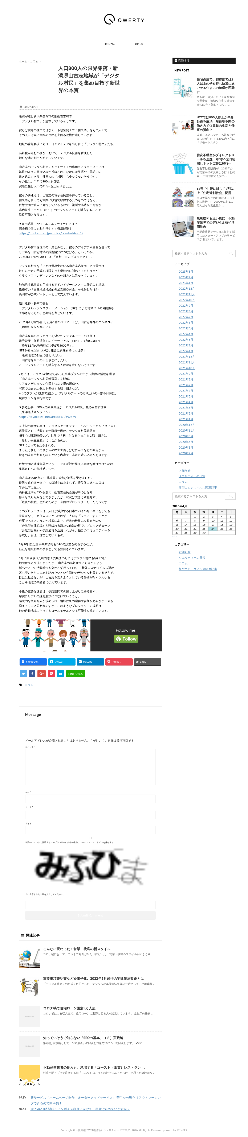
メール (29, 807)
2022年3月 (186, 340)
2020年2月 (186, 453)
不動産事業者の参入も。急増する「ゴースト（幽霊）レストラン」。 (95, 1067)
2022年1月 (186, 351)
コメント (30, 746)
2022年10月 (187, 300)
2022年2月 (186, 345)
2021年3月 (186, 408)
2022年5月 (186, 328)
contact (140, 44)
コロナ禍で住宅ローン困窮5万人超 (69, 1008)
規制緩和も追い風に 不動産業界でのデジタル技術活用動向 (216, 222)
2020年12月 (187, 425)
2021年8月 (186, 379)
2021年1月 (186, 419)
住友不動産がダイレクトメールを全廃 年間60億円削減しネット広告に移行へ (216, 159)
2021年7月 (186, 385)
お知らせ (185, 470)
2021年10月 (187, 368)
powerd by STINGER (175, 1130)
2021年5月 (186, 396)
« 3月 (175, 536)
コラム (29, 685)
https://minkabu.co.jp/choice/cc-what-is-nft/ (51, 233)
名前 (28, 792)
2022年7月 (186, 317)
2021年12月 (187, 357)
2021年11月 (187, 362)
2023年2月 (186, 277)
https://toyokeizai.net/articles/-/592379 (47, 417)
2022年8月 (186, 311)
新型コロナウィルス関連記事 (198, 487)
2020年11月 (187, 430)
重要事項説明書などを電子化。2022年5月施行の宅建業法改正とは (93, 978)
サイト (28, 823)
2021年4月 (186, 402)
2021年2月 (186, 413)
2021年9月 (186, 374)
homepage (109, 44)
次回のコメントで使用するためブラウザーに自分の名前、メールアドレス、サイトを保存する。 (70, 842)
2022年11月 (187, 294)
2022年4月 (186, 334)
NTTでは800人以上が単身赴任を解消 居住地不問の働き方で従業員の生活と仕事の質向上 (216, 123)
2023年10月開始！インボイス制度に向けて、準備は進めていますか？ (80, 1109)
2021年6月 (186, 391)
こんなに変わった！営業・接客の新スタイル (76, 949)
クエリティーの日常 (192, 476)
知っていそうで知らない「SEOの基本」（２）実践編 (83, 1038)
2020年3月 (186, 447)
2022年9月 (186, 306)
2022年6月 (186, 323)
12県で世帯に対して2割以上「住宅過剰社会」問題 (215, 191)
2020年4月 (186, 442)
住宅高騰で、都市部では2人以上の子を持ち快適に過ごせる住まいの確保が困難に (216, 85)
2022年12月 (187, 289)
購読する (182, 60)
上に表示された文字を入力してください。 (45, 894)
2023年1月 (186, 283)
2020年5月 (186, 436)
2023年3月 (186, 271)
